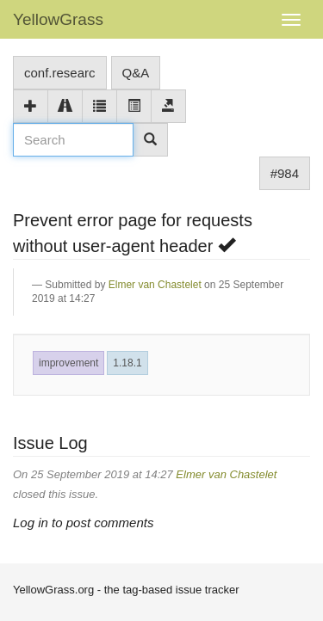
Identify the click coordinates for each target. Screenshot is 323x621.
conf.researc (60, 72)
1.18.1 (127, 363)
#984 (284, 173)
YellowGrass (58, 19)
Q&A (136, 72)
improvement (68, 363)
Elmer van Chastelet (155, 285)
